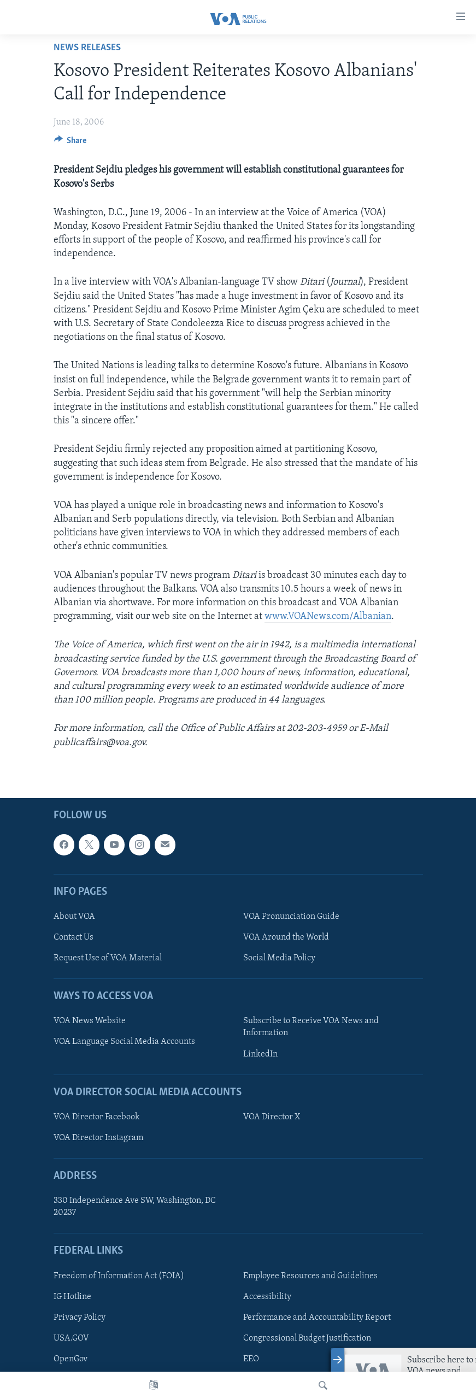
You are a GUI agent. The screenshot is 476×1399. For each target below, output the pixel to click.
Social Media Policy (279, 958)
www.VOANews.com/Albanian (328, 616)
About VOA (74, 916)
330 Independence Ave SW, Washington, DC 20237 (135, 1206)
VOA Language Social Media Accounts (124, 1041)
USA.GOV (71, 1338)
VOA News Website (90, 1021)
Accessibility (267, 1296)
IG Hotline (72, 1296)
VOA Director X (271, 1117)
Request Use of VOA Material (108, 958)
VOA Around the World (286, 937)
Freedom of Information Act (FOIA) (119, 1276)
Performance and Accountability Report (317, 1317)
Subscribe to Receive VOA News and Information (311, 1027)
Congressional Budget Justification (307, 1338)
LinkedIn (260, 1053)
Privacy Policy (79, 1317)
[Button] (70, 143)
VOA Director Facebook (97, 1117)
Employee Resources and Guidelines (310, 1276)
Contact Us (73, 937)
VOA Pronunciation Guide (291, 916)
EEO (251, 1359)
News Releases (87, 48)
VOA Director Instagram (98, 1138)
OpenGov (70, 1359)
